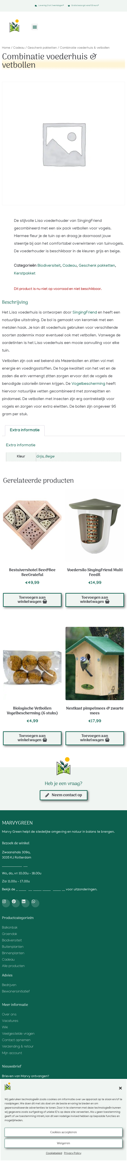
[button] (120, 1088)
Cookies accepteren (63, 1132)
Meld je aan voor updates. (70, 1077)
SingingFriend (84, 313)
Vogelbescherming (88, 384)
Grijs (40, 457)
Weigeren (63, 1143)
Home (6, 48)
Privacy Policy (72, 1153)
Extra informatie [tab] (25, 430)
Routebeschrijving (16, 865)
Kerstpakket (24, 273)
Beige (49, 457)
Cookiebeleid (54, 1153)
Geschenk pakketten (42, 48)
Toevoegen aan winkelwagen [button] (32, 600)
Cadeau (19, 48)
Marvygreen (17, 823)
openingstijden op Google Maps (40, 890)
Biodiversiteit (49, 266)
